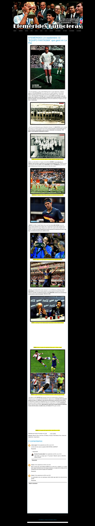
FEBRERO (21, 30)
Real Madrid (56, 435)
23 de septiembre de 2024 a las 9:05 (43, 475)
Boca (38, 435)
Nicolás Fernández (38, 454)
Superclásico (36, 437)
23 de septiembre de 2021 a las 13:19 (53, 454)
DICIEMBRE (79, 30)
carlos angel (34, 445)
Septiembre (30, 437)
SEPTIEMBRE (58, 30)
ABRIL (31, 30)
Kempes (51, 435)
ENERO (15, 30)
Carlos (32, 464)
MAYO (36, 30)
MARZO (26, 30)
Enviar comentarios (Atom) (51, 519)
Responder (33, 448)
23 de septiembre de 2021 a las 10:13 (45, 445)
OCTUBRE (65, 30)
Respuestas (35, 451)
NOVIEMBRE (71, 30)
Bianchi (34, 435)
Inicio (49, 515)
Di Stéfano (46, 435)
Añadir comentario (33, 483)
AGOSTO (51, 30)
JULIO (46, 30)
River (60, 435)
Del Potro (41, 435)
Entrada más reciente (33, 515)
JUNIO (41, 30)
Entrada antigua (63, 515)
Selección (64, 435)
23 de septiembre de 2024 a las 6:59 (43, 464)
